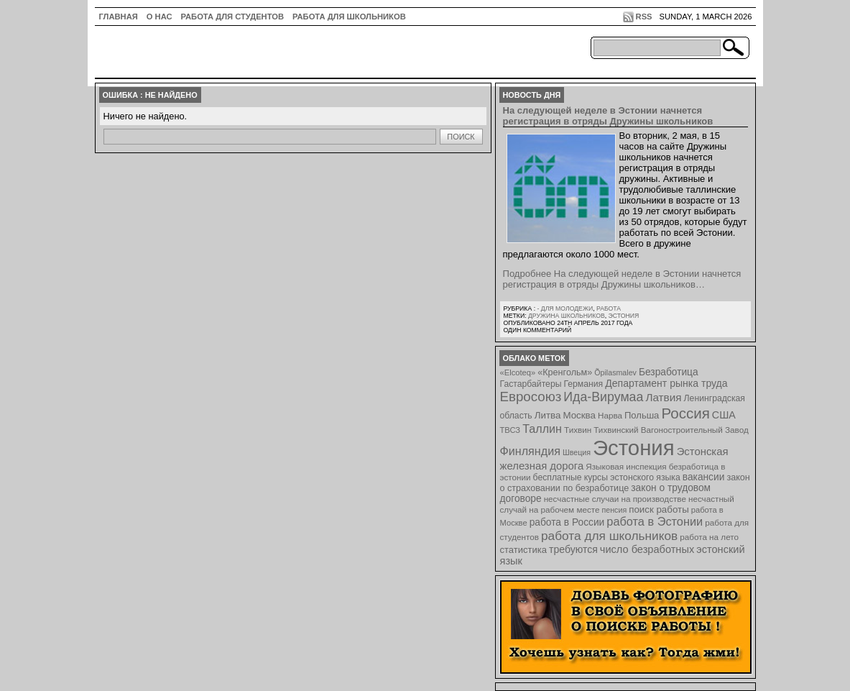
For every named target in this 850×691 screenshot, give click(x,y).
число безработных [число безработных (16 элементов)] (647, 549)
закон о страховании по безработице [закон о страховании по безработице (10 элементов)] (625, 482)
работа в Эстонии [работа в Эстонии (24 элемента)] (654, 521)
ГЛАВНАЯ (118, 16)
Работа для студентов (232, 16)
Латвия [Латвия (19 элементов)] (663, 397)
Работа (608, 308)
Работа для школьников (349, 16)
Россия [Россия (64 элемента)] (685, 413)
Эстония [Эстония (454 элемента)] (634, 447)
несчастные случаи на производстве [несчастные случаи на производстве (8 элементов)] (615, 498)
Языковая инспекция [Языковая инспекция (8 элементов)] (626, 466)
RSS (644, 16)
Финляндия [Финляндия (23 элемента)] (530, 450)
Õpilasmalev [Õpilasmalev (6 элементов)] (615, 372)
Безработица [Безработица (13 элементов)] (668, 372)
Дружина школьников (566, 315)
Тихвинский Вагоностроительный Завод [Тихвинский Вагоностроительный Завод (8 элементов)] (671, 429)
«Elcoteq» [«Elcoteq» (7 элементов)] (518, 372)
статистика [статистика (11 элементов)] (523, 549)
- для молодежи (565, 308)
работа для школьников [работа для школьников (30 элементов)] (609, 535)
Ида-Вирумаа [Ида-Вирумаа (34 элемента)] (603, 397)
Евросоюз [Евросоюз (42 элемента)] (531, 396)
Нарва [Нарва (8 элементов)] (610, 415)
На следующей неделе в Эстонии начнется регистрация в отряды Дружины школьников (608, 116)
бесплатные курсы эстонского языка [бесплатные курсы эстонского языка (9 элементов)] (606, 477)
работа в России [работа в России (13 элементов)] (567, 522)
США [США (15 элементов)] (724, 415)
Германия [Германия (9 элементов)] (583, 384)
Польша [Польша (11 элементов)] (641, 415)
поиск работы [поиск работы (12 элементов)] (659, 509)
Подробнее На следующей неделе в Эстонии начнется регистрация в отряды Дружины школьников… (622, 279)
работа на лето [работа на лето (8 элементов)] (709, 536)
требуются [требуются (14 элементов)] (573, 549)
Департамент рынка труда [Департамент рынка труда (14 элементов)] (666, 383)
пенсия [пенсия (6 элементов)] (614, 509)
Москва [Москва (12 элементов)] (579, 415)
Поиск (460, 136)
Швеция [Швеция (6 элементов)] (577, 452)
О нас (159, 16)
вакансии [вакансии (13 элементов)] (704, 477)
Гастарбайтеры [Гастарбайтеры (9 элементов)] (531, 384)
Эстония (624, 315)
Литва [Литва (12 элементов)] (548, 415)
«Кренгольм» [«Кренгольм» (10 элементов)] (564, 372)
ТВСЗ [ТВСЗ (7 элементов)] (510, 430)
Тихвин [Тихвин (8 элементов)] (577, 429)
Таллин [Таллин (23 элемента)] (542, 428)
